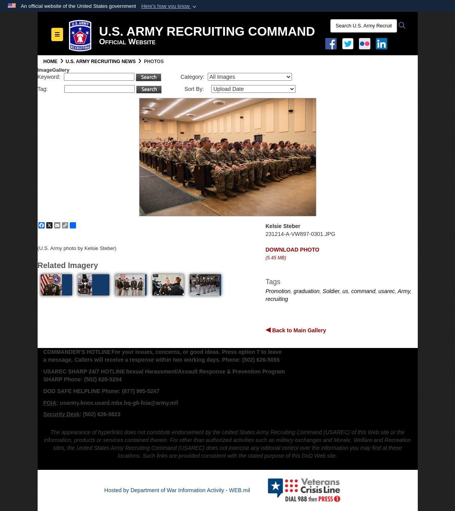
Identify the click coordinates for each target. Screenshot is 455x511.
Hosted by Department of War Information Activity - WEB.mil (177, 490)
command (363, 291)
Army (404, 291)
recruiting (277, 299)
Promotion (278, 291)
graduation (306, 291)
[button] (169, 6)
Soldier (331, 291)
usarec (386, 291)
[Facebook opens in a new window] (331, 43)
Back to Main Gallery (298, 330)
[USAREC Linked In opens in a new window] (383, 43)
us (345, 291)
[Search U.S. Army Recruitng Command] (363, 26)
